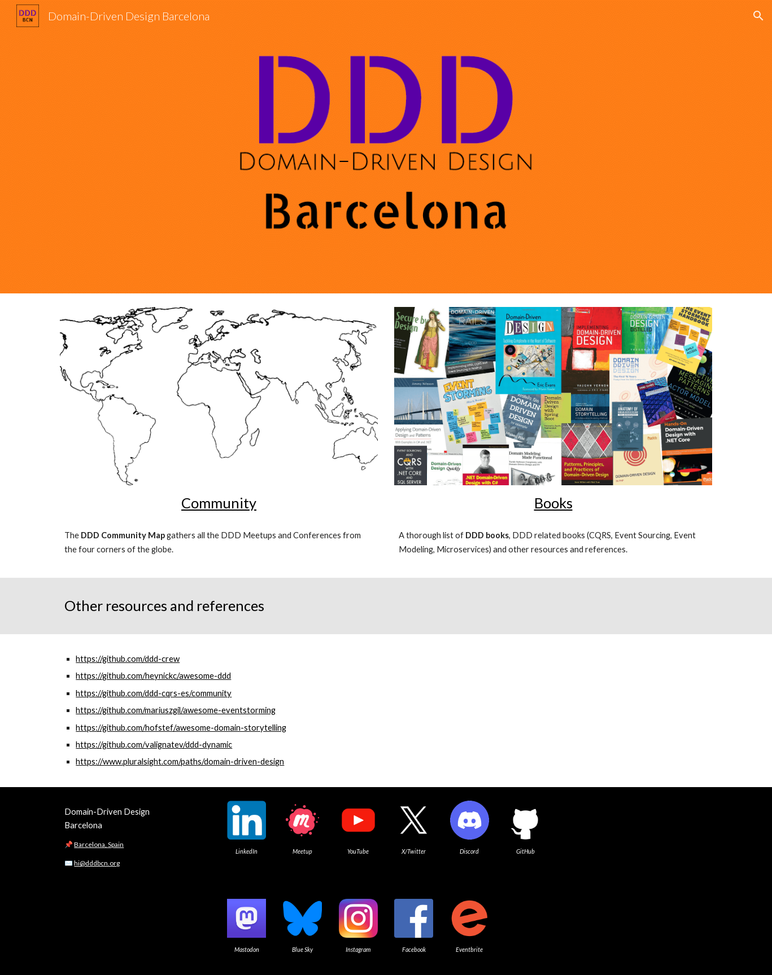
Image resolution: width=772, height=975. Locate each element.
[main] (218, 503)
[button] (758, 15)
